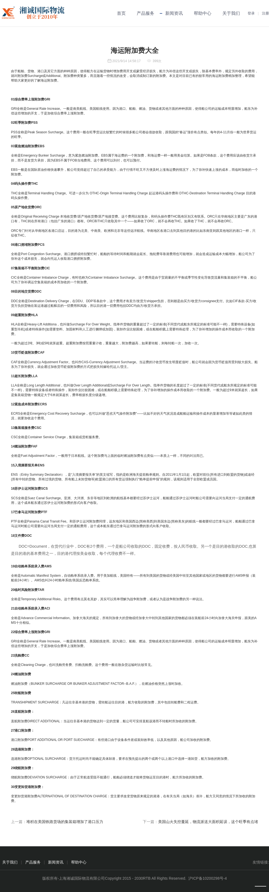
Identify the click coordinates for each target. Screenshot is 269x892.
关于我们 (231, 13)
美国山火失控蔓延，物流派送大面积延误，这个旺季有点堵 (208, 821)
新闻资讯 (174, 13)
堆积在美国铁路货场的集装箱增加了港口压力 (64, 821)
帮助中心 (202, 13)
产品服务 (145, 13)
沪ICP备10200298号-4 (207, 878)
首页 (121, 13)
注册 (265, 13)
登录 (251, 13)
